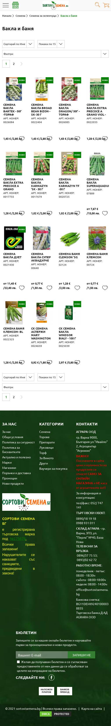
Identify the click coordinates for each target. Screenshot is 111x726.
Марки (7, 462)
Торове (44, 437)
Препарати (47, 442)
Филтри (8, 54)
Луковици (46, 447)
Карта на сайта (91, 708)
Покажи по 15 (47, 44)
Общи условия (12, 437)
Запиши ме (81, 655)
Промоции (9, 478)
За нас (6, 432)
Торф (43, 453)
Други (43, 463)
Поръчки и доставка (16, 473)
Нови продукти (13, 483)
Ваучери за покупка (53, 468)
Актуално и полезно (16, 457)
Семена (44, 432)
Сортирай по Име (14, 44)
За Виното (46, 458)
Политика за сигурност (18, 442)
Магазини (9, 468)
